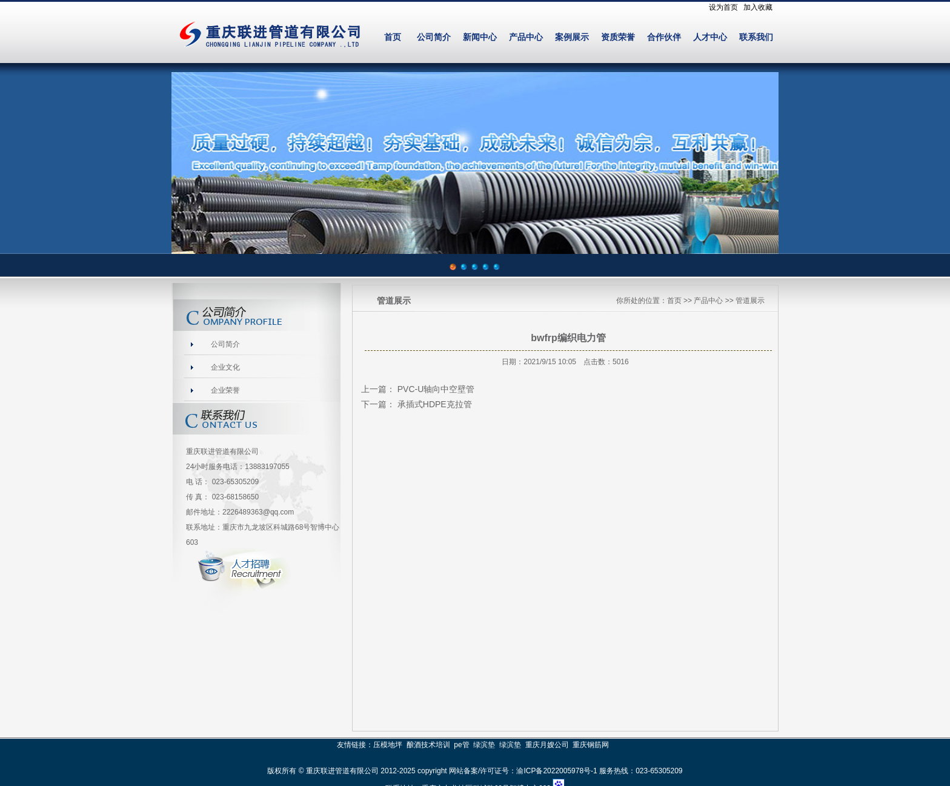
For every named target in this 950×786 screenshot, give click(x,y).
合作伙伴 (664, 37)
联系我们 (756, 37)
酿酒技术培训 (428, 745)
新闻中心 (480, 37)
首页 (392, 37)
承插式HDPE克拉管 (434, 404)
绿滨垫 (484, 745)
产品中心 (526, 37)
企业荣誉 (225, 390)
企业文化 (225, 367)
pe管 (461, 745)
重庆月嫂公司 (547, 745)
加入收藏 (757, 7)
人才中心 (710, 37)
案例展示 (572, 37)
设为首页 (723, 7)
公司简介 (434, 37)
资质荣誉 (618, 37)
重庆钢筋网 (591, 745)
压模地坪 (387, 745)
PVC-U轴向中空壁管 (436, 389)
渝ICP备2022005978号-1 (556, 771)
